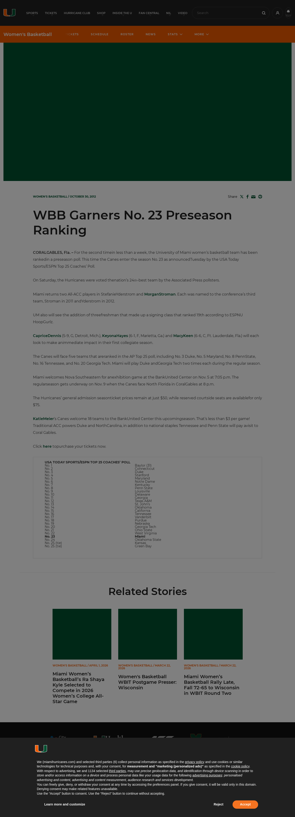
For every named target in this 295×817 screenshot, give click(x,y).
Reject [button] (218, 804)
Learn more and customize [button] (64, 804)
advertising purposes (207, 775)
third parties (117, 771)
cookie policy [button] (240, 766)
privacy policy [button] (194, 762)
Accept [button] (245, 804)
